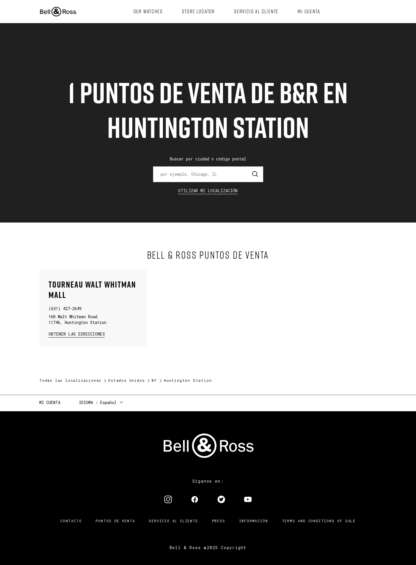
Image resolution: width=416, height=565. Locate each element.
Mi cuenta (49, 402)
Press (218, 520)
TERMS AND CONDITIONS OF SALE (319, 520)
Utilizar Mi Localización (207, 190)
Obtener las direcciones (76, 334)
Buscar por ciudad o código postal (208, 159)
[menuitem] (148, 11)
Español (108, 402)
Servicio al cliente (173, 520)
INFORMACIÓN (253, 520)
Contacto (71, 520)
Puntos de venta (115, 520)
